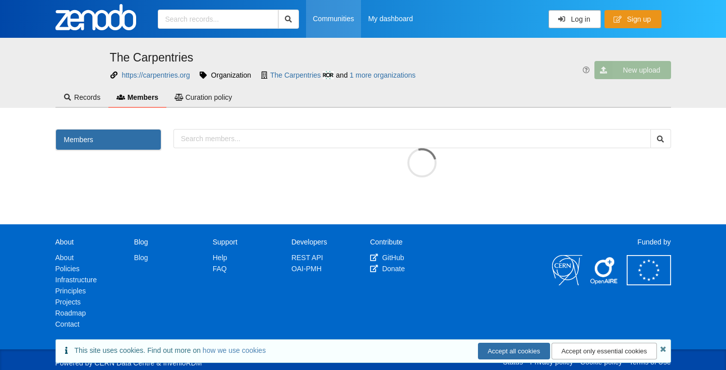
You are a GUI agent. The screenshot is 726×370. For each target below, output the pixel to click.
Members (137, 97)
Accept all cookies (514, 351)
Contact (67, 324)
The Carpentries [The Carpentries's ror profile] (302, 75)
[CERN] (567, 283)
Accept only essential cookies (604, 351)
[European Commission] (649, 283)
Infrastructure (76, 280)
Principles (70, 291)
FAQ (220, 269)
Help (220, 258)
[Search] (288, 19)
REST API (307, 258)
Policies (67, 269)
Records (82, 97)
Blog (141, 258)
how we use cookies (234, 350)
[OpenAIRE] (604, 283)
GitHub (387, 258)
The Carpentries (152, 57)
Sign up (632, 19)
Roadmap (70, 313)
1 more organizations (383, 75)
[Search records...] (218, 19)
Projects (68, 302)
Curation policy (203, 97)
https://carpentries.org (156, 75)
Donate (387, 269)
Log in (574, 19)
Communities (333, 19)
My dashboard (390, 19)
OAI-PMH (306, 269)
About (64, 258)
